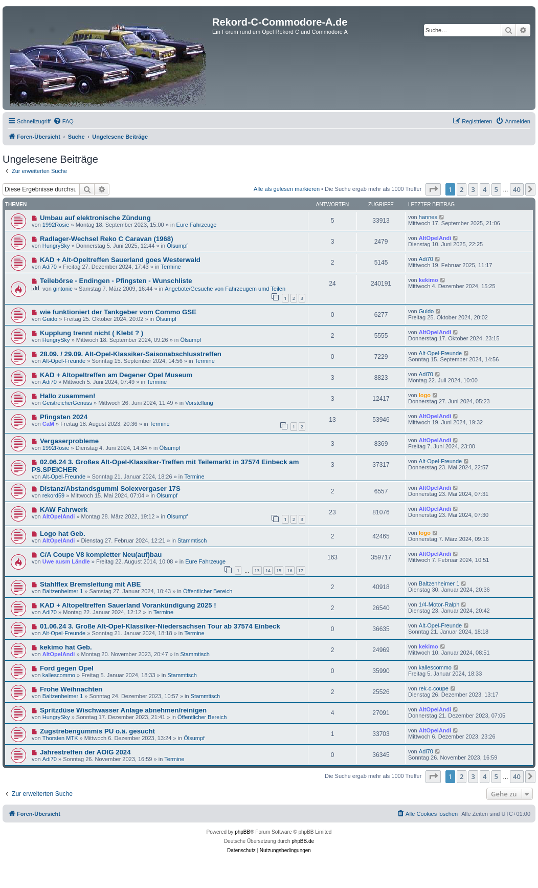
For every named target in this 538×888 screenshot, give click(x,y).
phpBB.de (303, 841)
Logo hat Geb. (62, 533)
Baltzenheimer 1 (62, 591)
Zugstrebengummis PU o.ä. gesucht (97, 731)
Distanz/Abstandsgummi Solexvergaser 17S (110, 488)
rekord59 (53, 495)
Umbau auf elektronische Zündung (95, 218)
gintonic (63, 289)
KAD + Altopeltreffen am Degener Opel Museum (116, 375)
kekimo (428, 280)
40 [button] (517, 189)
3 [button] (473, 189)
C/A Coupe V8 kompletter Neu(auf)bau (101, 554)
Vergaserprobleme (69, 441)
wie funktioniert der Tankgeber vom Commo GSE (118, 312)
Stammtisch (192, 540)
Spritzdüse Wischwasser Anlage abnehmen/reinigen (123, 710)
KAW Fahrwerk (63, 509)
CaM (48, 424)
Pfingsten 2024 (63, 417)
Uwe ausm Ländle (66, 561)
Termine (171, 267)
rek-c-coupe (434, 688)
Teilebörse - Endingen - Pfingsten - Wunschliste (116, 281)
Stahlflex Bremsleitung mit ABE (90, 584)
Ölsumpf (177, 246)
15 (278, 570)
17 (300, 570)
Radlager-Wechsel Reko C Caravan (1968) (106, 239)
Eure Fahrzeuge (196, 225)
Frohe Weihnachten (71, 689)
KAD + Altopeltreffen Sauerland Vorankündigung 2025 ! (128, 605)
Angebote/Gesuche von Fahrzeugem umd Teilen (225, 289)
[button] (433, 189)
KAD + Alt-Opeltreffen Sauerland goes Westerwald (120, 260)
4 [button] (484, 189)
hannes (428, 217)
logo (425, 395)
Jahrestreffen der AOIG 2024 (85, 752)
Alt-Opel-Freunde (63, 361)
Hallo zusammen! (67, 396)
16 (289, 570)
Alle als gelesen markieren (287, 189)
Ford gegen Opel (67, 668)
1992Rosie (56, 225)
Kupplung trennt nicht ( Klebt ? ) (91, 333)
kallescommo (58, 675)
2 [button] (461, 189)
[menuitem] (63, 121)
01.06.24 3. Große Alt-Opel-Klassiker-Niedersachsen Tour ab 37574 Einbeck (160, 626)
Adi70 (49, 267)
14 (268, 570)
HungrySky (56, 246)
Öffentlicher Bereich (207, 591)
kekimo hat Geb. (66, 647)
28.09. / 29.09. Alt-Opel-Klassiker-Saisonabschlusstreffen (130, 354)
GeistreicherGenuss (67, 403)
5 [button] (496, 189)
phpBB (242, 832)
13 (256, 570)
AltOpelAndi (435, 238)
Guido (49, 319)
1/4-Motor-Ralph (439, 604)
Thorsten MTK (60, 738)
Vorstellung (199, 403)
